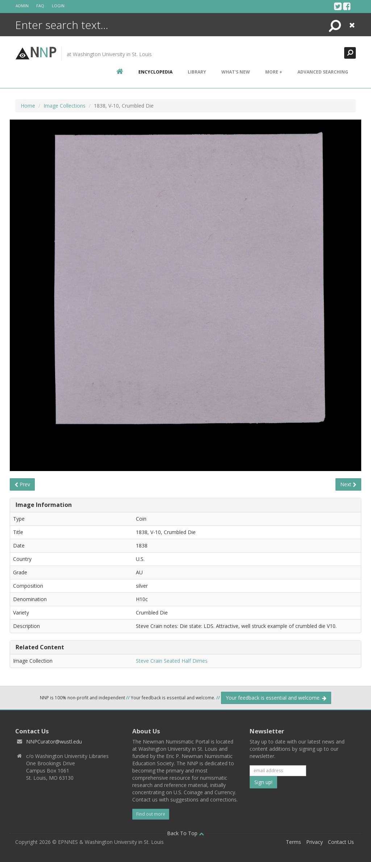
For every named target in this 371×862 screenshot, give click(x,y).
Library (197, 72)
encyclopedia (155, 72)
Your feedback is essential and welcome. (276, 697)
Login (58, 5)
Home (28, 105)
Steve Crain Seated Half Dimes (172, 660)
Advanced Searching (322, 72)
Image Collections (64, 105)
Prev (22, 484)
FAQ (40, 5)
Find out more (150, 814)
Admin (22, 5)
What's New (235, 72)
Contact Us (341, 841)
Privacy (314, 841)
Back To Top (185, 833)
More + (273, 72)
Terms (293, 841)
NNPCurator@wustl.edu (54, 741)
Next (348, 484)
